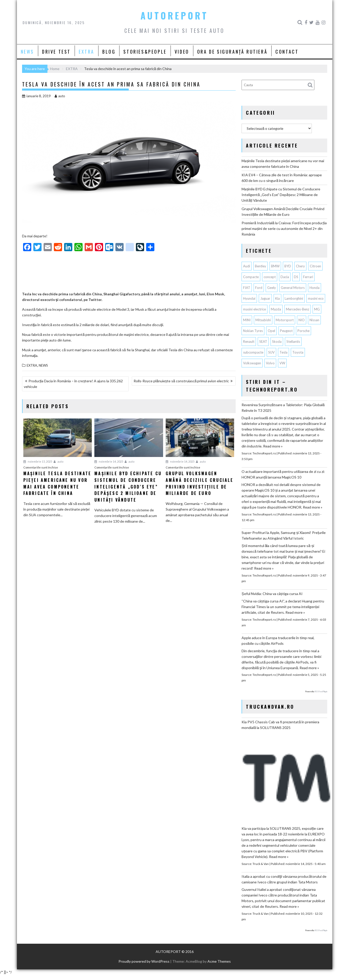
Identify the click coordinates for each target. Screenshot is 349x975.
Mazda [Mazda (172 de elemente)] (276, 309)
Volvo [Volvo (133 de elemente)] (270, 363)
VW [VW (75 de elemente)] (282, 363)
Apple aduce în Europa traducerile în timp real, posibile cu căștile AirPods (278, 641)
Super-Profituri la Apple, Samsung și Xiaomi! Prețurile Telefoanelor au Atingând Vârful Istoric (284, 535)
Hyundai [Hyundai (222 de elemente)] (249, 298)
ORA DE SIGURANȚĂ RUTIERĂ (232, 51)
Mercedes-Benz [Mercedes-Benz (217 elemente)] (297, 309)
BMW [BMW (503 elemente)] (275, 266)
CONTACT (286, 51)
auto (60, 96)
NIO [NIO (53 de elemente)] (301, 320)
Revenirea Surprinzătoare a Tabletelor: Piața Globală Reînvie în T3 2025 (283, 408)
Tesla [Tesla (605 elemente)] (283, 352)
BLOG (108, 51)
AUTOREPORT (174, 15)
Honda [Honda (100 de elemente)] (315, 288)
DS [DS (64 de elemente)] (296, 277)
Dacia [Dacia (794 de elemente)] (285, 277)
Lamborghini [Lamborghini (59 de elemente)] (294, 298)
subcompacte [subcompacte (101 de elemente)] (253, 352)
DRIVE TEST (56, 51)
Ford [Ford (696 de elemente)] (258, 288)
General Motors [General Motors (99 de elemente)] (293, 288)
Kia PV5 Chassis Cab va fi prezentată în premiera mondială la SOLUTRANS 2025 (280, 725)
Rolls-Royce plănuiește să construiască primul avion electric (181, 381)
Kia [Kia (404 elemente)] (277, 298)
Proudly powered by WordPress (143, 961)
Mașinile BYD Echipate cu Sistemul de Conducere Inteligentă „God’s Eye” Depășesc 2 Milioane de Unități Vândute (281, 194)
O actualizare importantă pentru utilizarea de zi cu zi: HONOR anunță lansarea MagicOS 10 (283, 474)
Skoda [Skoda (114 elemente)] (277, 341)
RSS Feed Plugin (321, 691)
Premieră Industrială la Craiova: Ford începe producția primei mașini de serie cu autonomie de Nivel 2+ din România (284, 228)
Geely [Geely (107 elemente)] (271, 288)
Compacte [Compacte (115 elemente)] (251, 277)
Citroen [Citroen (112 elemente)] (315, 266)
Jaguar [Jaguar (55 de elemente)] (265, 298)
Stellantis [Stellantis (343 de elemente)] (293, 341)
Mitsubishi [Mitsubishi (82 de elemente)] (263, 320)
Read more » (273, 446)
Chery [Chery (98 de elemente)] (300, 266)
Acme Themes (219, 961)
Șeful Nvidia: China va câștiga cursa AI (272, 593)
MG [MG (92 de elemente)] (317, 309)
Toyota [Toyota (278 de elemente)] (297, 352)
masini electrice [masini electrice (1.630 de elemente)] (254, 309)
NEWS (27, 51)
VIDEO (182, 51)
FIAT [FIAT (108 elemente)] (246, 288)
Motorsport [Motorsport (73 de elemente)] (285, 320)
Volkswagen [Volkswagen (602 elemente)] (252, 363)
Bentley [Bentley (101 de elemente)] (260, 266)
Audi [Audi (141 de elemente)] (246, 266)
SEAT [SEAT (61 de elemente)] (263, 341)
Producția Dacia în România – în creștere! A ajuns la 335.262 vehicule (73, 384)
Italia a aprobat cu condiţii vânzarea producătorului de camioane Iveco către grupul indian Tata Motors (284, 879)
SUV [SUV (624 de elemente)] (271, 352)
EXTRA (86, 51)
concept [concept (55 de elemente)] (270, 277)
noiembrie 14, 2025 (108, 461)
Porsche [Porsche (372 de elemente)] (303, 331)
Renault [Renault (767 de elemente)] (248, 341)
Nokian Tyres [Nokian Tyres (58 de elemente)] (253, 331)
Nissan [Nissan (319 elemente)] (314, 320)
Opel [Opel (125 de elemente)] (271, 331)
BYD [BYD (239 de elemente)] (287, 266)
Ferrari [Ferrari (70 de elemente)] (308, 277)
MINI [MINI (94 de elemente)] (247, 320)
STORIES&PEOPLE (144, 51)
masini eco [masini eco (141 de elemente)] (316, 298)
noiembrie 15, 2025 (37, 461)
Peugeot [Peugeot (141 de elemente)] (286, 331)
